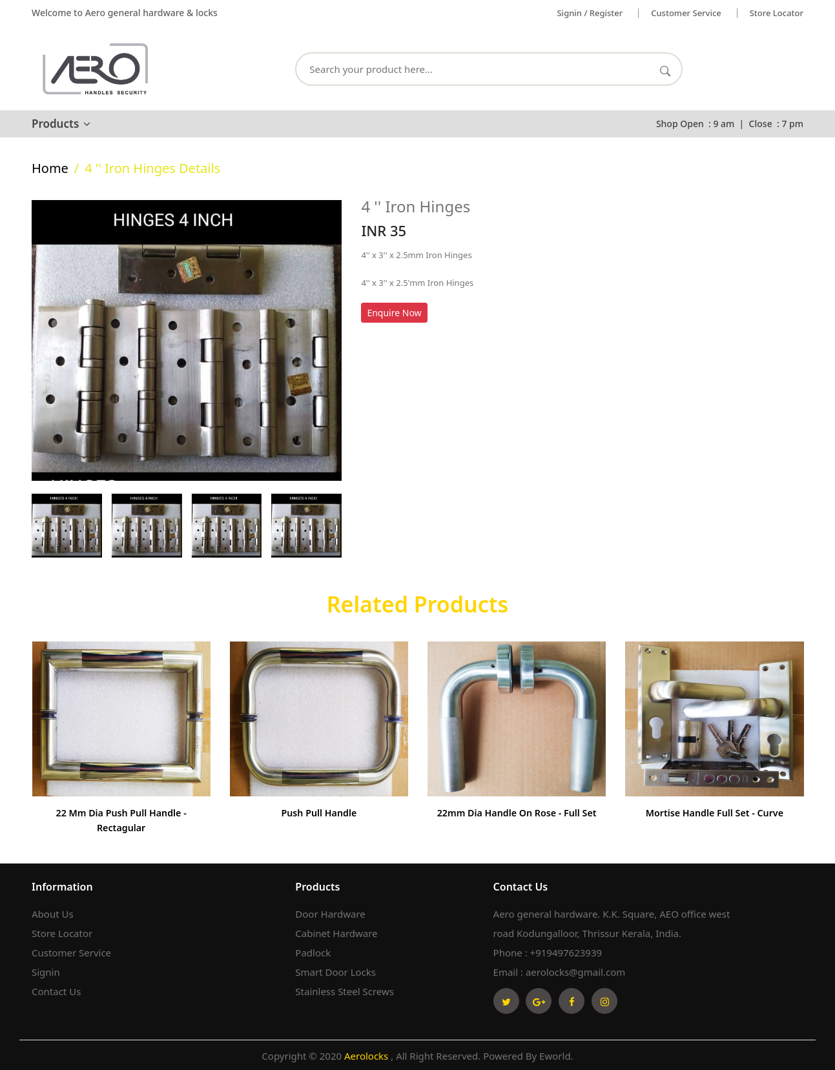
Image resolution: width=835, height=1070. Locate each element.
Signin (46, 970)
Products (61, 123)
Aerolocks (367, 1054)
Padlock (313, 951)
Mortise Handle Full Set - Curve (714, 812)
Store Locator (776, 13)
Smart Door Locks (335, 970)
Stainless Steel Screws (344, 990)
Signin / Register (590, 13)
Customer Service (71, 951)
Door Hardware (330, 912)
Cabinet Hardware (336, 931)
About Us (53, 912)
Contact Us (56, 990)
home (50, 168)
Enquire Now (394, 313)
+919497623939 (566, 951)
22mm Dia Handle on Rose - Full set (517, 812)
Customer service (686, 13)
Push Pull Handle (318, 812)
